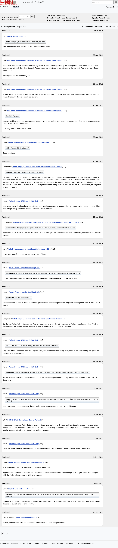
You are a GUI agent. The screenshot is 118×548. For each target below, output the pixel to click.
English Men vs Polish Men (19, 489)
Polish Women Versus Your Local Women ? (26, 462)
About (37, 543)
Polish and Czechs (15, 36)
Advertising (70, 543)
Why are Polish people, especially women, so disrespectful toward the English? (46, 222)
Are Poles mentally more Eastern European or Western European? (34, 60)
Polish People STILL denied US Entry (24, 201)
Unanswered (27, 2)
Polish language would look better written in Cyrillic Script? (37, 167)
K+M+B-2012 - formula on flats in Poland (24, 420)
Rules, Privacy (57, 543)
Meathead (14, 17)
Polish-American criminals (26, 518)
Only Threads (111, 27)
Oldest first (98, 27)
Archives (38, 2)
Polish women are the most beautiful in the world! (28, 142)
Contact (46, 543)
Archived (71, 18)
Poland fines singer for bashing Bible (24, 268)
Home (29, 543)
